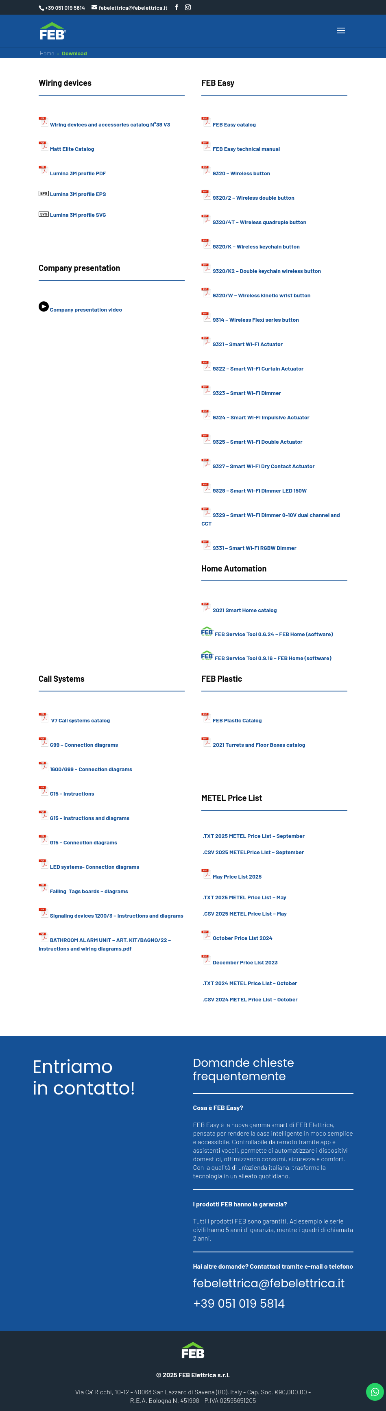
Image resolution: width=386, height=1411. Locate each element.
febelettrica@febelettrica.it (269, 1284)
